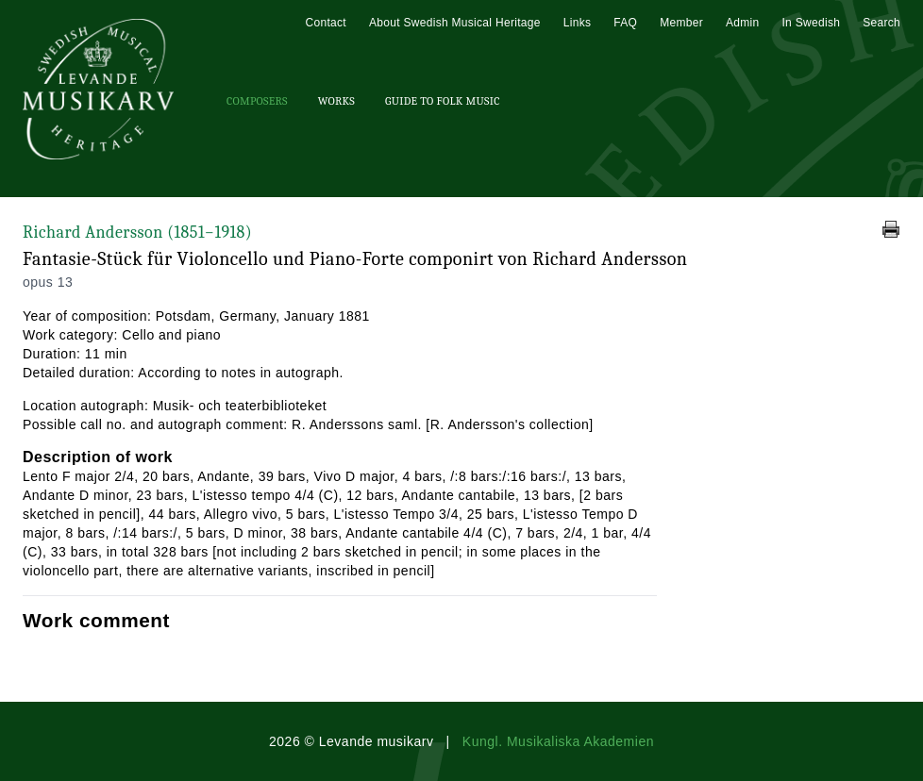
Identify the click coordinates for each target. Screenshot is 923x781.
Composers (257, 101)
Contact (325, 22)
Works (336, 101)
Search (881, 22)
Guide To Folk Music (442, 101)
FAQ (625, 22)
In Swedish (810, 22)
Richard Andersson (137, 232)
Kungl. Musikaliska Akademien (558, 741)
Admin (743, 22)
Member (681, 22)
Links (577, 22)
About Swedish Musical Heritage (455, 22)
